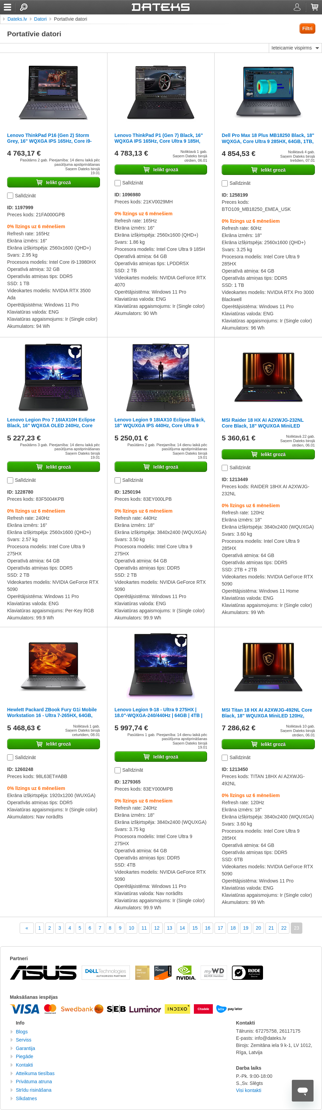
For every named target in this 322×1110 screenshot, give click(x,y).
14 (182, 928)
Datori (40, 19)
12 (157, 928)
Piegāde (24, 1056)
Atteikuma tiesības (35, 1073)
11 (144, 928)
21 (271, 928)
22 (284, 928)
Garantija (25, 1048)
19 (245, 928)
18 (233, 928)
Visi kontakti (248, 1090)
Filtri (307, 28)
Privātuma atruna (34, 1081)
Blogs (22, 1031)
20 (258, 928)
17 (220, 928)
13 (170, 928)
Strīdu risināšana (34, 1090)
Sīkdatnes (26, 1098)
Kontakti (24, 1065)
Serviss (24, 1040)
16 (207, 928)
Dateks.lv (17, 19)
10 (131, 928)
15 (195, 928)
